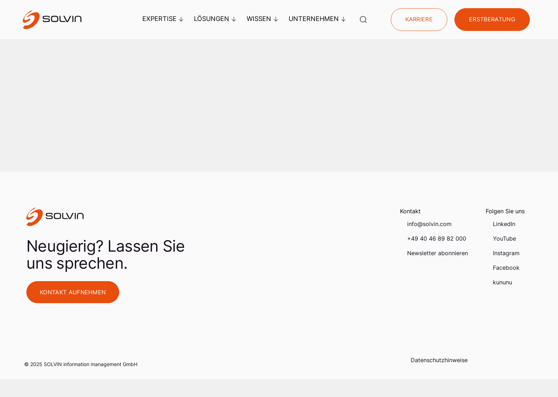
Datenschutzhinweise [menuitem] (439, 360)
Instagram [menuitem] (506, 253)
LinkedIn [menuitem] (504, 223)
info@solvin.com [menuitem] (429, 223)
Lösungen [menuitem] (215, 18)
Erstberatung (492, 19)
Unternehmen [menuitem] (317, 18)
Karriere (419, 19)
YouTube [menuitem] (504, 238)
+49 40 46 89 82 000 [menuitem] (436, 238)
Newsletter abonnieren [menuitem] (437, 253)
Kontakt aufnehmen (73, 292)
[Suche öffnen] (363, 19)
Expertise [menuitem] (162, 18)
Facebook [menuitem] (506, 267)
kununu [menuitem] (502, 282)
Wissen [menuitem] (262, 18)
